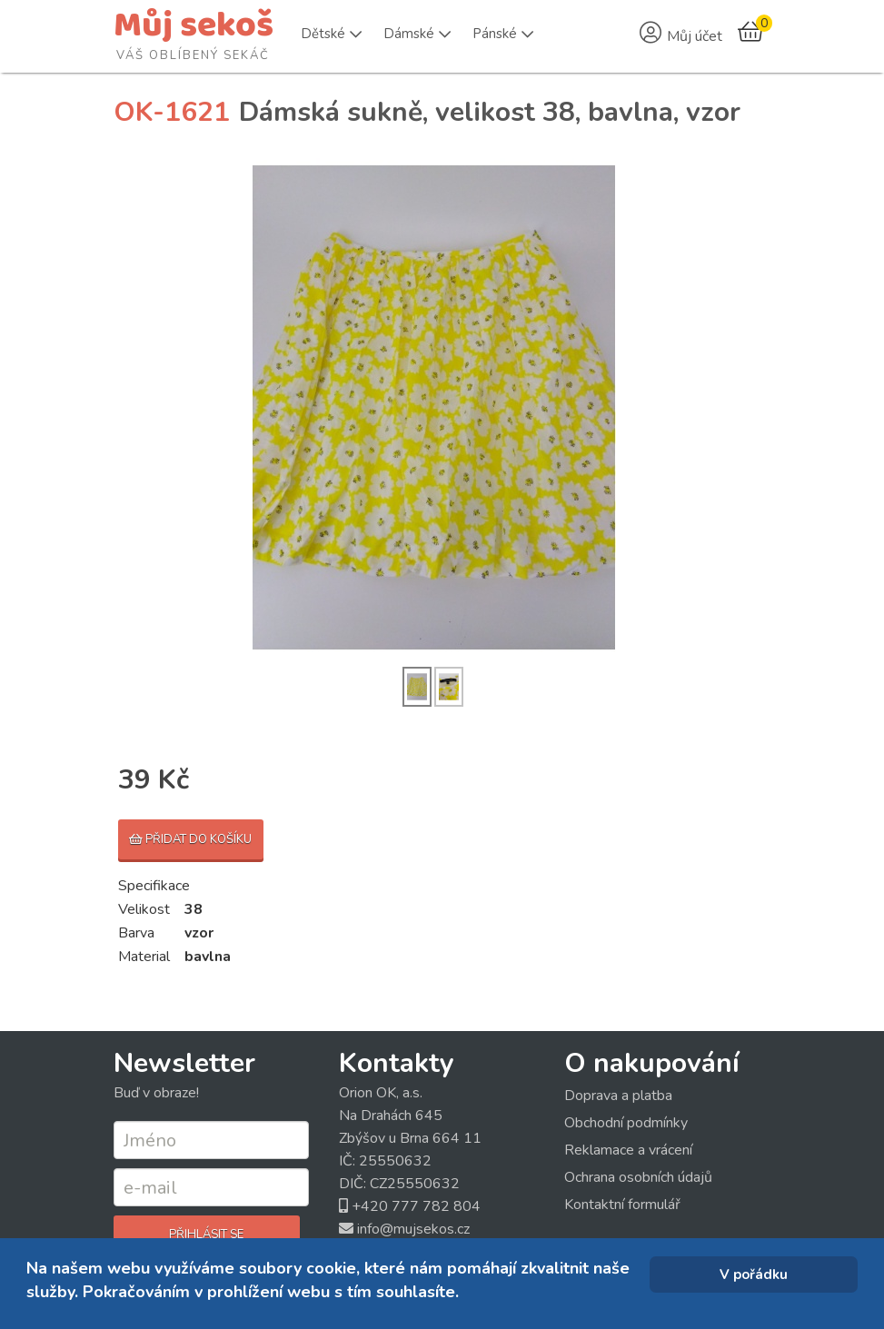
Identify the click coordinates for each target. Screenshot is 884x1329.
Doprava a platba (618, 1096)
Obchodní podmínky (626, 1123)
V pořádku (754, 1274)
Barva (136, 933)
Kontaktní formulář (622, 1205)
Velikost (144, 909)
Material (144, 957)
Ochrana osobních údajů (638, 1177)
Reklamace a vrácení (628, 1150)
